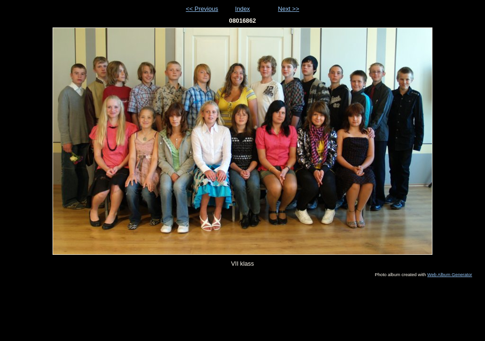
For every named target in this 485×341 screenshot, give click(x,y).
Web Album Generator (449, 274)
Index (242, 8)
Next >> (288, 8)
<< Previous (202, 8)
